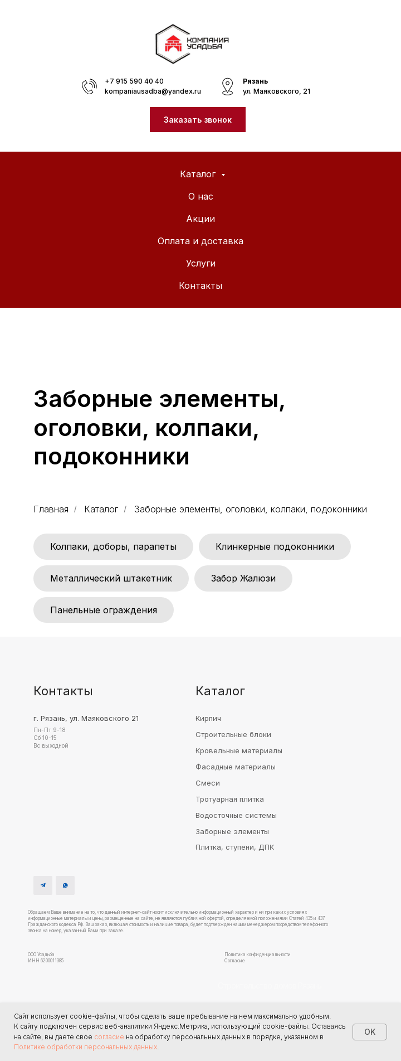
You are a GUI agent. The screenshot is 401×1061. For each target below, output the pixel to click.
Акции (200, 218)
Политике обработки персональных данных (85, 1047)
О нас (200, 196)
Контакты (200, 285)
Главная (51, 509)
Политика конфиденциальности (257, 954)
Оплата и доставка (200, 240)
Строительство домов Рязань (269, 985)
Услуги (201, 263)
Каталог (199, 174)
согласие (109, 1037)
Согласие (234, 960)
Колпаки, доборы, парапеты (113, 546)
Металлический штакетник (111, 578)
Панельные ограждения (103, 610)
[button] (198, 119)
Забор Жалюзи (243, 578)
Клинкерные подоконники (275, 546)
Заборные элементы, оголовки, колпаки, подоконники (250, 509)
